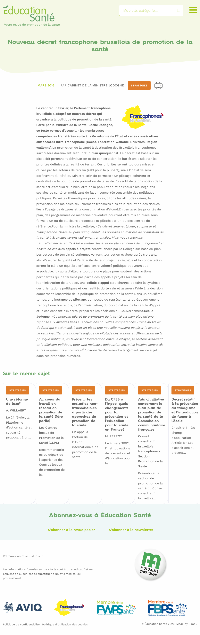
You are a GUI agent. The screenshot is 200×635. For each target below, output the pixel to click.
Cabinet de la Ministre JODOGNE (96, 85)
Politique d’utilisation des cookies (65, 624)
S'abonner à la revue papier (71, 530)
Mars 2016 (46, 85)
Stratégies (139, 85)
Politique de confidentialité (21, 624)
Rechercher (182, 10)
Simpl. (193, 623)
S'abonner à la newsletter (131, 530)
